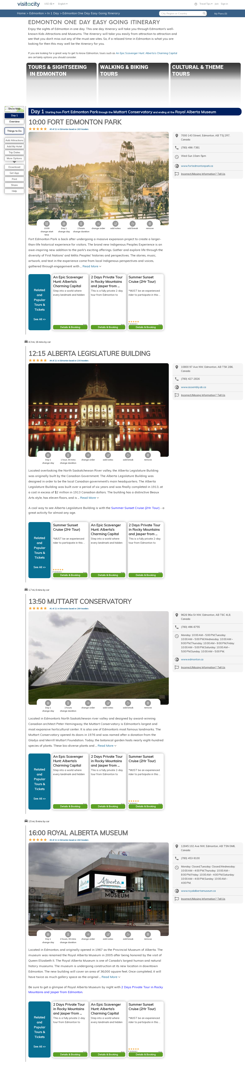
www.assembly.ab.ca (193, 361)
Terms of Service (90, 1075)
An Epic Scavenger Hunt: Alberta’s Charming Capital (146, 53)
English (63, 3)
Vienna (129, 1034)
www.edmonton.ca (192, 607)
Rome (128, 1054)
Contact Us (82, 1030)
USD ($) (49, 3)
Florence (129, 1061)
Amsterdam (131, 1046)
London (129, 1038)
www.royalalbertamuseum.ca (198, 812)
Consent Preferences (88, 1046)
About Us (81, 1034)
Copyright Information (89, 1042)
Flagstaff (179, 1042)
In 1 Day (53, 13)
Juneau (178, 1038)
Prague (129, 1042)
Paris (127, 1030)
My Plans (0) (220, 13)
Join (217, 3)
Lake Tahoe (181, 1054)
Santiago (179, 1046)
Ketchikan (180, 1058)
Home (21, 13)
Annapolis (180, 1061)
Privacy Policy (71, 1075)
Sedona (179, 1034)
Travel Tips (206, 3)
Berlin (128, 1050)
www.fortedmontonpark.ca (197, 166)
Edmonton (37, 13)
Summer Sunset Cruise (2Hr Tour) (135, 455)
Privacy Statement (86, 1038)
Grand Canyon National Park (190, 1030)
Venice (128, 1058)
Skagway (180, 1050)
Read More (92, 240)
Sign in (224, 3)
